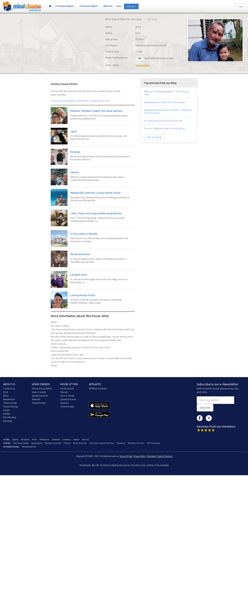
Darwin (85, 439)
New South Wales (21, 443)
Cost (118, 6)
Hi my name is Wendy (84, 233)
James (74, 172)
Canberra (67, 439)
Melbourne (44, 439)
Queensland (36, 443)
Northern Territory (136, 443)
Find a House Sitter (42, 388)
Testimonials (10, 403)
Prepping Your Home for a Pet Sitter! (164, 102)
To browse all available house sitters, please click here (80, 100)
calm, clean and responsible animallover (96, 213)
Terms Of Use (126, 456)
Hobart (76, 439)
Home (50, 6)
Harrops (75, 151)
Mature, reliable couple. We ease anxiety (96, 110)
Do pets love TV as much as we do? (163, 120)
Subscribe (205, 407)
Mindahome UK (29, 447)
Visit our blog (154, 137)
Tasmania (121, 443)
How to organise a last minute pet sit (164, 128)
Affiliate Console (98, 388)
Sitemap (7, 421)
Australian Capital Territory (102, 443)
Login (240, 6)
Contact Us (9, 388)
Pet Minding (9, 417)
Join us (130, 6)
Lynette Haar (78, 274)
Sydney (15, 439)
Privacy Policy (140, 456)
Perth (34, 439)
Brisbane (25, 439)
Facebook (200, 418)
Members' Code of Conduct (159, 456)
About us (9, 384)
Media (6, 414)
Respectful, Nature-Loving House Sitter (95, 192)
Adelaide (56, 439)
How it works (39, 392)
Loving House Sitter (82, 295)
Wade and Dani (80, 254)
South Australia (80, 443)
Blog (5, 396)
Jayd (73, 131)
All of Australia (153, 443)
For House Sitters (89, 6)
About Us (108, 6)
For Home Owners (64, 6)
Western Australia (53, 443)
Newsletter (9, 399)
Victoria (67, 443)
